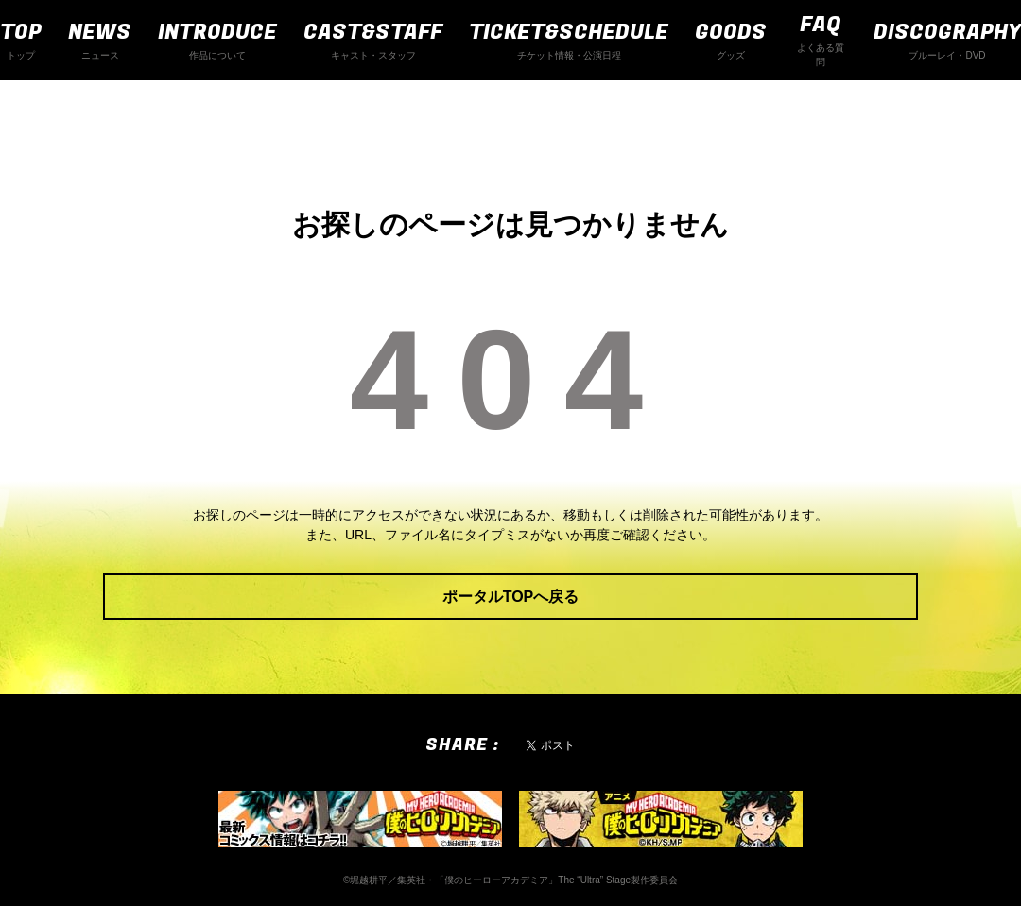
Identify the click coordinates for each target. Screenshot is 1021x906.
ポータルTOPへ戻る (511, 597)
